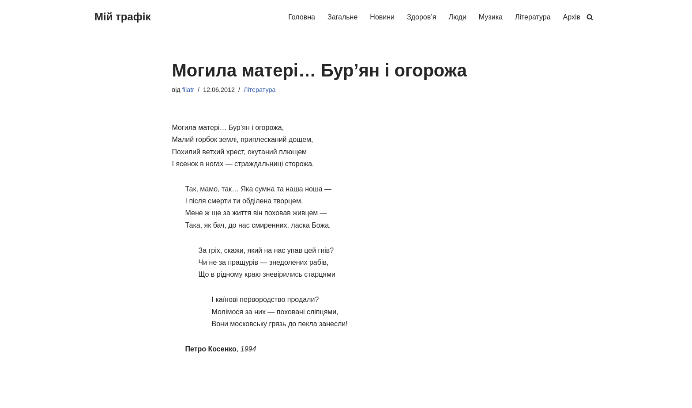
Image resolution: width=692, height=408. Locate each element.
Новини (382, 17)
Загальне (342, 17)
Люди (457, 17)
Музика (491, 17)
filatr (188, 89)
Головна (301, 17)
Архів (571, 17)
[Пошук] (590, 17)
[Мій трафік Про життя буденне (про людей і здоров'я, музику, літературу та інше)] (122, 17)
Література (533, 17)
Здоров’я (421, 17)
